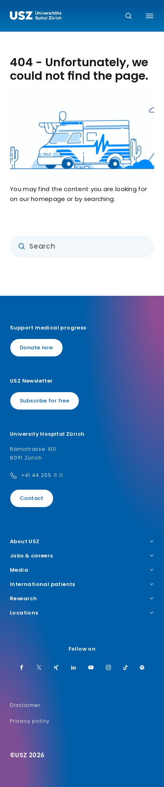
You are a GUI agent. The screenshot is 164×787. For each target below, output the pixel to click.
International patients (82, 584)
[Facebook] (22, 668)
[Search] (128, 16)
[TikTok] (125, 668)
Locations (82, 613)
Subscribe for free (44, 400)
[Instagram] (108, 668)
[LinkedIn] (73, 668)
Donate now (36, 347)
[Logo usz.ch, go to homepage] (35, 16)
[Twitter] (39, 668)
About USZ (82, 541)
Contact (32, 498)
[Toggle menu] (149, 16)
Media (82, 570)
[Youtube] (91, 668)
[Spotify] (142, 668)
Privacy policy (30, 721)
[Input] (82, 247)
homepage (48, 199)
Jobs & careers (82, 555)
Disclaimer (25, 705)
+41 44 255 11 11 (42, 475)
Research (82, 598)
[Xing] (56, 668)
